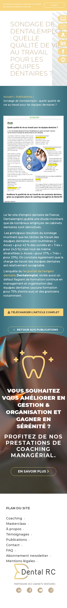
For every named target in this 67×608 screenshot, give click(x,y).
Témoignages (19, 534)
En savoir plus (36, 7)
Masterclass (17, 524)
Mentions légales (22, 561)
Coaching (15, 518)
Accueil (8, 96)
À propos (15, 529)
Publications (24, 96)
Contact (14, 545)
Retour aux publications (35, 329)
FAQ (11, 550)
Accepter (54, 5)
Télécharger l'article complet (33, 312)
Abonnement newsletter (28, 556)
